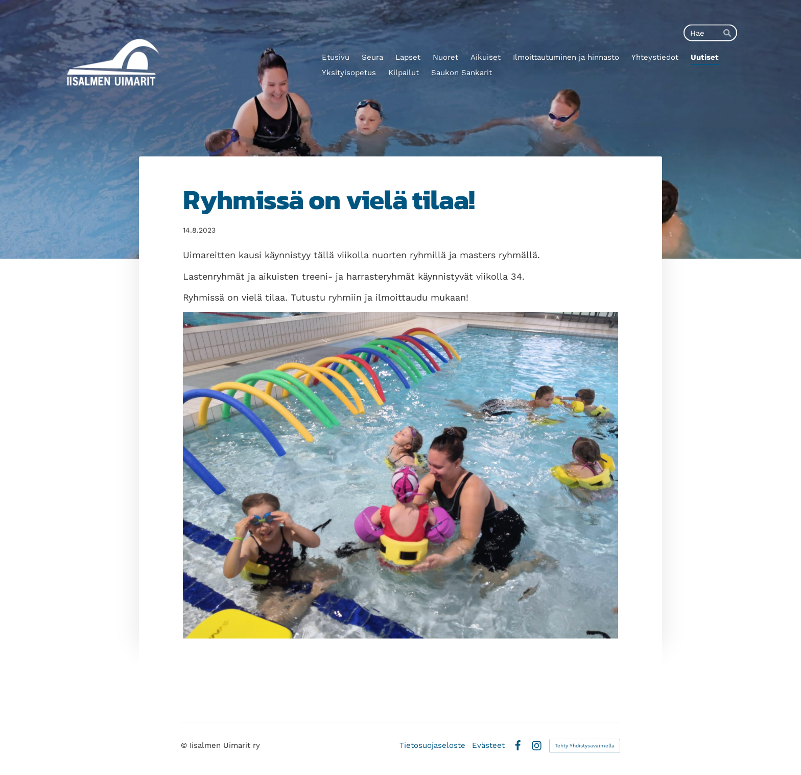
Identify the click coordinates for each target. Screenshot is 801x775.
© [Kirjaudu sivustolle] (185, 745)
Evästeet (488, 745)
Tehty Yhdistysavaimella (585, 745)
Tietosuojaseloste (432, 745)
